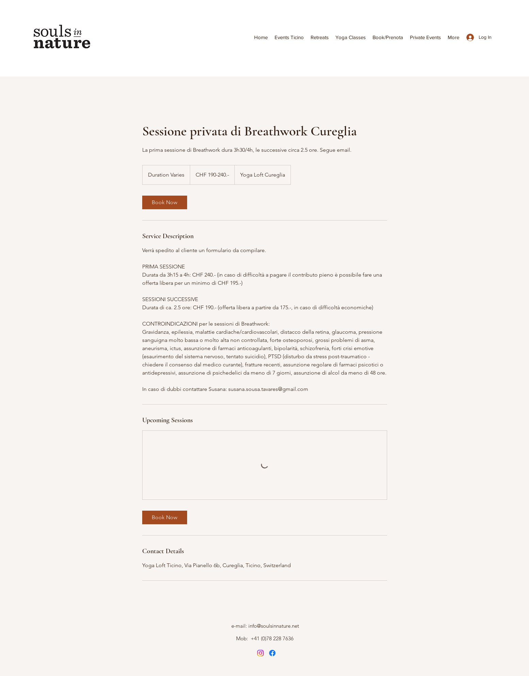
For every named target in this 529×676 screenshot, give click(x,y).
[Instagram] (260, 653)
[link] (164, 202)
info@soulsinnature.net (273, 626)
